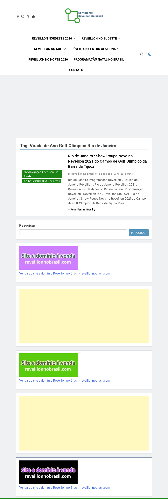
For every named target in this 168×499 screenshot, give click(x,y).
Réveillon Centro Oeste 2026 (95, 49)
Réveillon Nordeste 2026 (52, 38)
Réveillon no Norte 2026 (48, 59)
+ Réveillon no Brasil (81, 209)
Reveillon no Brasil (82, 174)
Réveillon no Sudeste (99, 38)
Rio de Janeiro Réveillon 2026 (42, 181)
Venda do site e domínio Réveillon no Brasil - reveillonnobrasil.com (64, 273)
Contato (76, 70)
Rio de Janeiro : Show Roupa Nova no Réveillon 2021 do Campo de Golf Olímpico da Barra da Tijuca (107, 161)
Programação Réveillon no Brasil (41, 174)
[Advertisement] (84, 106)
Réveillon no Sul (48, 49)
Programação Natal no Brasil (99, 59)
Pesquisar (27, 225)
